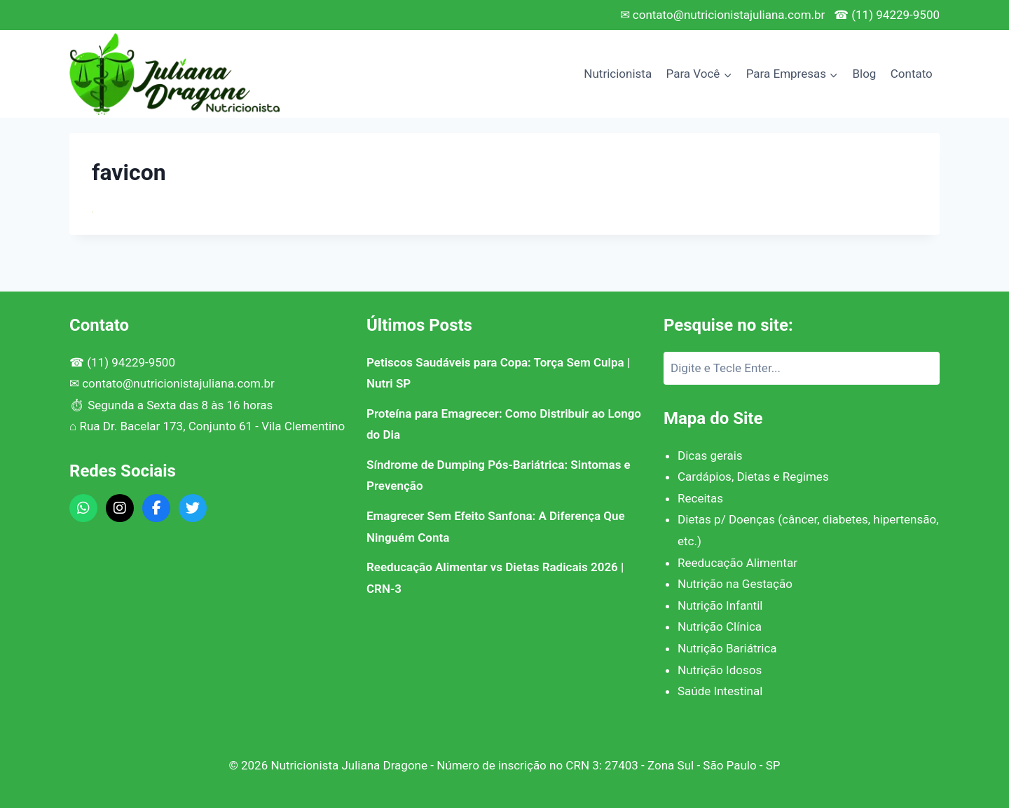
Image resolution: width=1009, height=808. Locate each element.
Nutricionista (618, 74)
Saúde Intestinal (720, 691)
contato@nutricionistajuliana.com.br (178, 383)
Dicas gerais (710, 455)
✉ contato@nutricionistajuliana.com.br (722, 15)
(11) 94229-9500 (131, 362)
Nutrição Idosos (720, 670)
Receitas (700, 498)
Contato (912, 74)
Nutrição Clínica (720, 626)
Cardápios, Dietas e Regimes (753, 477)
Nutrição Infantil (720, 605)
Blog (864, 74)
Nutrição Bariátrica (727, 648)
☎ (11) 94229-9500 (887, 15)
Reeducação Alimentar (737, 563)
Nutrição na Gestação (735, 584)
